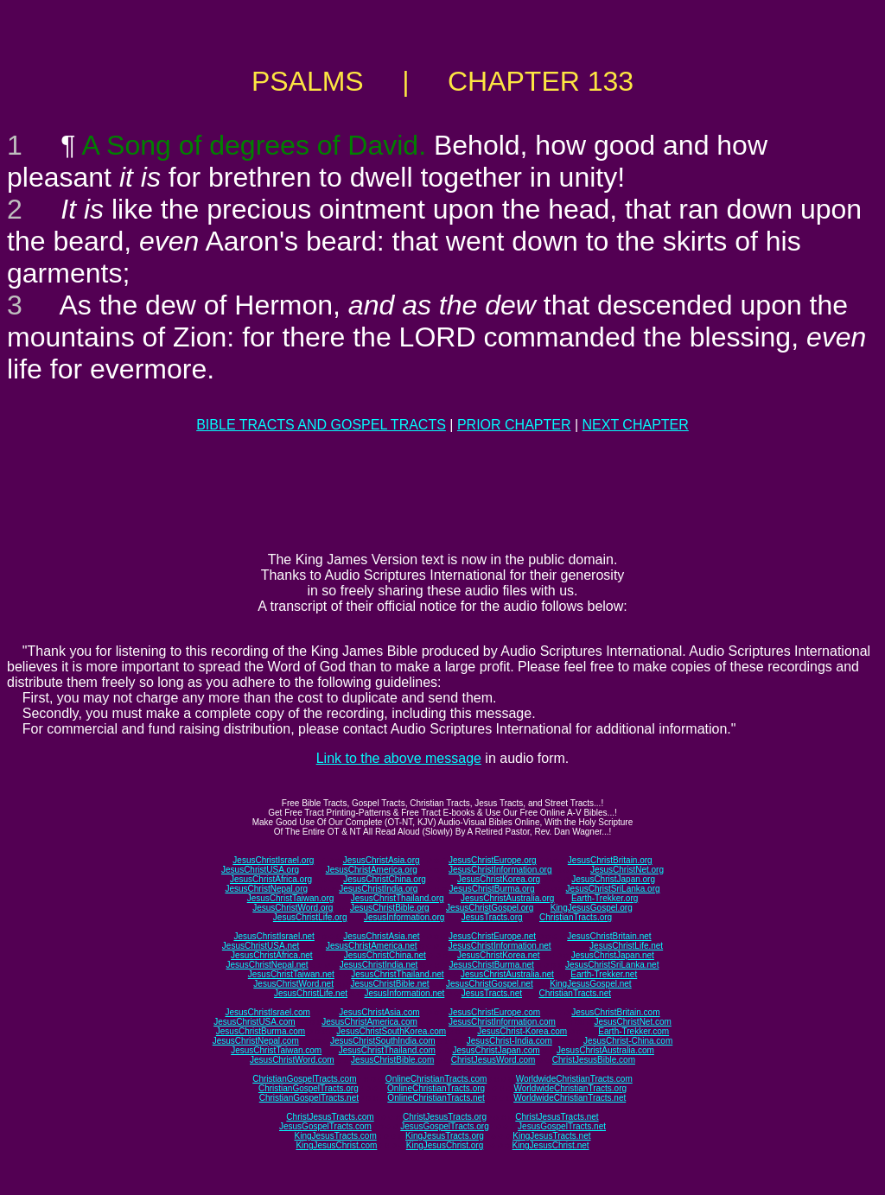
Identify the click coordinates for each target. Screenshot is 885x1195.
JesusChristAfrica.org (271, 879)
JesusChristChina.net (385, 955)
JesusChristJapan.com (495, 1050)
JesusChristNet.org (627, 869)
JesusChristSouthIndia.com (383, 1041)
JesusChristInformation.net (500, 945)
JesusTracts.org (492, 917)
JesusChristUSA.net (260, 945)
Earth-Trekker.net (603, 974)
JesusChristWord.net (293, 983)
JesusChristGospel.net (489, 983)
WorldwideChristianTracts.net (569, 1098)
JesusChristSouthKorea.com (391, 1031)
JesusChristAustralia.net (507, 974)
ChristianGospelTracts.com (304, 1079)
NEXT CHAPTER (636, 424)
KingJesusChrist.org (444, 1145)
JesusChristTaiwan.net (291, 974)
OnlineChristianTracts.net (435, 1098)
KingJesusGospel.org (592, 907)
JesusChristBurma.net (491, 964)
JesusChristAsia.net (381, 936)
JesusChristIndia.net (379, 964)
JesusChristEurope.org (493, 860)
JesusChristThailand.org (397, 898)
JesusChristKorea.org (498, 879)
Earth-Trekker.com (633, 1031)
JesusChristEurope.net (492, 936)
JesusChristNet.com (632, 1022)
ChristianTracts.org (575, 917)
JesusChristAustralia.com (605, 1050)
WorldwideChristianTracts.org (570, 1088)
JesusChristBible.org (390, 907)
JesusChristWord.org (292, 907)
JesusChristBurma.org (492, 888)
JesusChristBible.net (389, 983)
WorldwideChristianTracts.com (574, 1079)
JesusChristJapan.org (613, 879)
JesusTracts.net (492, 993)
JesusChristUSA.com (254, 1022)
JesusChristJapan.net (612, 955)
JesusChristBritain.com (615, 1012)
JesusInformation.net (404, 993)
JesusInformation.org (404, 917)
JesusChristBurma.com (260, 1031)
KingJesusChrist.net (551, 1145)
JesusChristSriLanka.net (612, 964)
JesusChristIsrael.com (267, 1012)
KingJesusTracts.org (444, 1136)
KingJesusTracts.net (551, 1136)
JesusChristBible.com (392, 1060)
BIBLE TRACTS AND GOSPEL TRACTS (321, 424)
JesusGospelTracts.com (325, 1126)
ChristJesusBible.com (593, 1060)
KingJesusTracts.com (336, 1136)
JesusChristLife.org (310, 917)
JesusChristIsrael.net (273, 936)
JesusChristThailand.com (387, 1050)
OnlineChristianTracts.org (436, 1088)
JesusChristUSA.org (260, 869)
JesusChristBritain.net (609, 936)
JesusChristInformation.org (500, 869)
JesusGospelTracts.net (562, 1126)
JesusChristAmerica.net (371, 945)
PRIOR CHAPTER (514, 424)
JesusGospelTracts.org (444, 1126)
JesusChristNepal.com (256, 1041)
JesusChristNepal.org (266, 888)
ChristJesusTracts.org (445, 1117)
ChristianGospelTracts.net (309, 1098)
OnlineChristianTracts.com (436, 1079)
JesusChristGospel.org (489, 907)
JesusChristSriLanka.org (613, 888)
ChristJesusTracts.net (556, 1117)
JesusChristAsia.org (381, 860)
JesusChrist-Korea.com (522, 1031)
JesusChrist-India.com (509, 1041)
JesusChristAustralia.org (507, 898)
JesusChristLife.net (626, 945)
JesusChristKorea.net (498, 955)
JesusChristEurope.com (494, 1012)
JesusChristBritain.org (610, 860)
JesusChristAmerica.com (369, 1022)
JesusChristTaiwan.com (276, 1050)
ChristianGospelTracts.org (308, 1088)
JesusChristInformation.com (502, 1022)
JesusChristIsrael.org (273, 860)
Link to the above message (398, 758)
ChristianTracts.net (574, 993)
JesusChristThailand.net (397, 974)
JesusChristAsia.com (379, 1012)
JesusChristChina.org (384, 879)
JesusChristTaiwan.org (290, 898)
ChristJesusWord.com (493, 1060)
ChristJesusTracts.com (329, 1117)
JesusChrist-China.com (627, 1041)
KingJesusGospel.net (591, 983)
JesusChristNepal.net (267, 964)
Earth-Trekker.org (604, 898)
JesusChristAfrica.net (271, 955)
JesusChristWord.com (292, 1060)
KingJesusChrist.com (336, 1145)
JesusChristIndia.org (378, 888)
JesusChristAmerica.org (371, 869)
